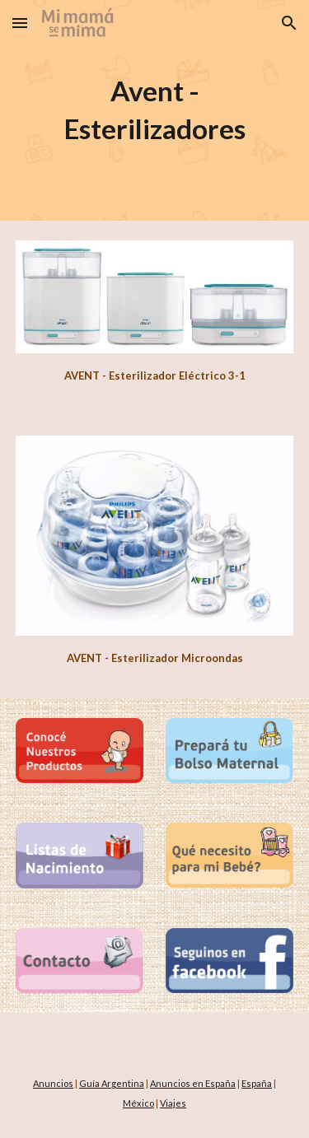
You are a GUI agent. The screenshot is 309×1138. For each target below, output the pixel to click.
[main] (155, 110)
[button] (20, 22)
